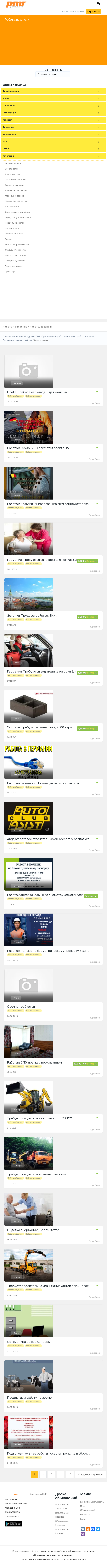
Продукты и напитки (13, 222)
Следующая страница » (91, 1474)
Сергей (16, 551)
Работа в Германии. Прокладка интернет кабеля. (43, 783)
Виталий (17, 383)
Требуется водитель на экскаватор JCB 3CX (39, 1118)
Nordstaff (17, 1389)
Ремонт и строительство (16, 244)
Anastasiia (18, 886)
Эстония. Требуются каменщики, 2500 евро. (40, 727)
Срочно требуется (21, 1006)
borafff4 (17, 439)
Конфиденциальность (92, 1501)
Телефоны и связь (13, 266)
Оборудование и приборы (16, 212)
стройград (18, 1109)
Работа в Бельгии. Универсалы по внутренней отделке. (48, 504)
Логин (64, 11)
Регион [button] (6, 148)
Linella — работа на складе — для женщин (37, 392)
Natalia (16, 1221)
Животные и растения (14, 179)
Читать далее (40, 340)
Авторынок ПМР (38, 1494)
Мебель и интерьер (13, 195)
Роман (16, 1054)
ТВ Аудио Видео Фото (14, 260)
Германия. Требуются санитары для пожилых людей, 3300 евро (54, 560)
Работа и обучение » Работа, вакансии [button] (28, 326)
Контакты (85, 1514)
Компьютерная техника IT (16, 190)
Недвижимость (11, 206)
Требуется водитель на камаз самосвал (36, 1174)
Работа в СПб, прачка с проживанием (34, 1062)
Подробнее (94, 403)
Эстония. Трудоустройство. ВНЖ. (32, 615)
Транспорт (9, 271)
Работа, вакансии (17, 19)
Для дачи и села (11, 174)
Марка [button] (6, 98)
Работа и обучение (13, 233)
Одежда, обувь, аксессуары (17, 217)
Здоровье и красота (13, 185)
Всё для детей (11, 168)
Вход (83, 1519)
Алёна (16, 998)
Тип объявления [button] (11, 91)
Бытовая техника (12, 163)
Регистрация (77, 11)
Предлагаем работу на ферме (29, 1397)
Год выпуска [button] (9, 105)
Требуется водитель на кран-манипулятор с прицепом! (48, 1286)
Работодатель (19, 774)
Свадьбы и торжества (14, 250)
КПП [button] (5, 141)
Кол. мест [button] (8, 120)
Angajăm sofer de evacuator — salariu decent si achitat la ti (48, 839)
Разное (7, 239)
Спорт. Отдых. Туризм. (14, 255)
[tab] (53, 91)
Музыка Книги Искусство (15, 201)
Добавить (93, 11)
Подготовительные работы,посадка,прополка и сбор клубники (53, 1453)
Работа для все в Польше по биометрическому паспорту (49, 895)
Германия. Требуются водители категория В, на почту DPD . (51, 671)
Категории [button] (8, 156)
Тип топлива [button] (9, 134)
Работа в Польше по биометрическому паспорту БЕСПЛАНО (51, 951)
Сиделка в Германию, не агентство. (33, 1230)
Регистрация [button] (9, 112)
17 (70, 1474)
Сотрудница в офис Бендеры (28, 1342)
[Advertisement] (53, 43)
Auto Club (17, 830)
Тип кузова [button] (8, 127)
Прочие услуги (11, 228)
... (60, 1474)
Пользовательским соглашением (53, 1555)
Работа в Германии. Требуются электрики (38, 448)
